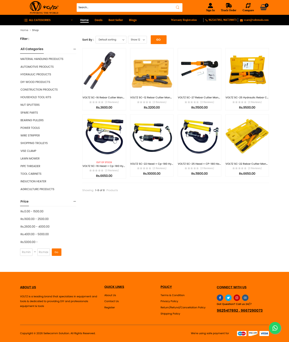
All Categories (31, 49)
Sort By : (88, 40)
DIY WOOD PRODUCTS (35, 82)
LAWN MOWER (30, 158)
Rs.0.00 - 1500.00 (32, 211)
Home (84, 20)
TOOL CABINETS (30, 174)
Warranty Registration (184, 19)
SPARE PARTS (29, 113)
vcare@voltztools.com (254, 19)
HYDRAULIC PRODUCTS (35, 74)
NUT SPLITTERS (30, 105)
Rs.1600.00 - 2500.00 (34, 219)
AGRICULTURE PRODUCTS (37, 189)
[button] (48, 20)
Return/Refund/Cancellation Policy (183, 307)
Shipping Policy (170, 314)
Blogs (133, 20)
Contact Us (111, 301)
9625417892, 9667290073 (222, 19)
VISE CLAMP (28, 151)
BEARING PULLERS (32, 120)
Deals (99, 20)
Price (24, 201)
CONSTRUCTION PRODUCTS (39, 90)
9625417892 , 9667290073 (240, 310)
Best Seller (116, 20)
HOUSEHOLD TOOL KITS (35, 97)
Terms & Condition (173, 295)
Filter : (24, 39)
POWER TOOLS (30, 128)
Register (109, 307)
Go (56, 252)
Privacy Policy (169, 301)
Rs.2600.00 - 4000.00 (35, 227)
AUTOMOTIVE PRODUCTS (37, 67)
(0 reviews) (112, 102)
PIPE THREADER (30, 166)
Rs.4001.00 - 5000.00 (34, 234)
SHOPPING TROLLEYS (34, 143)
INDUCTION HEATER (33, 181)
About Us (110, 295)
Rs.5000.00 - (29, 242)
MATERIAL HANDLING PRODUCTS (41, 59)
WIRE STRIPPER (30, 135)
